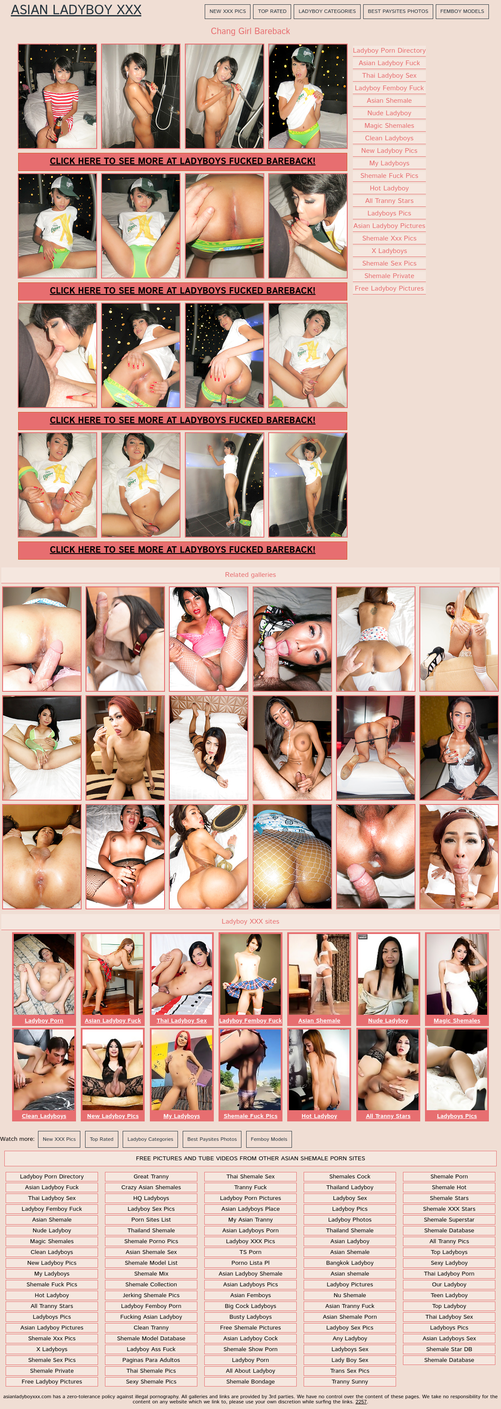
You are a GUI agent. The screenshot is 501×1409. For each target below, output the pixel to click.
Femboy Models (462, 11)
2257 (361, 1402)
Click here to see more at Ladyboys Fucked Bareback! (182, 161)
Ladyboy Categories (326, 11)
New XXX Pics (227, 11)
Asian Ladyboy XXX (76, 10)
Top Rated (272, 11)
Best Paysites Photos (398, 11)
